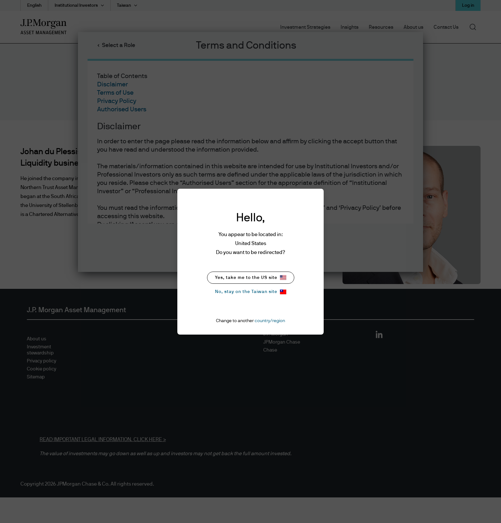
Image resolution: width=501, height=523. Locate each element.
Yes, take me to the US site (250, 277)
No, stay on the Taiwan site (250, 291)
